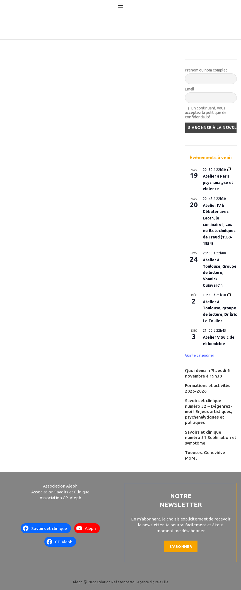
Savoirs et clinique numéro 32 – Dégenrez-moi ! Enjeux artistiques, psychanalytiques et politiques (208, 411)
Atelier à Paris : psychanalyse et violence (218, 182)
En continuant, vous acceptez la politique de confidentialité (205, 112)
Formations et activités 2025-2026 (207, 388)
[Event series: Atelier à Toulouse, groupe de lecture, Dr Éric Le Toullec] (229, 295)
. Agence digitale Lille (139, 582)
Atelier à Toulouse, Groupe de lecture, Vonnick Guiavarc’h (220, 273)
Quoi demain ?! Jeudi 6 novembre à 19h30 (207, 373)
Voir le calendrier (199, 355)
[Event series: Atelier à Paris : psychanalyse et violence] (229, 169)
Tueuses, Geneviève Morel (205, 455)
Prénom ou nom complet (206, 70)
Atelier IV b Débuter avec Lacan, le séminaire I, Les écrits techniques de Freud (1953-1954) (219, 224)
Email (189, 89)
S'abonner (181, 546)
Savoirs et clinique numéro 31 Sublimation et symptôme (210, 437)
